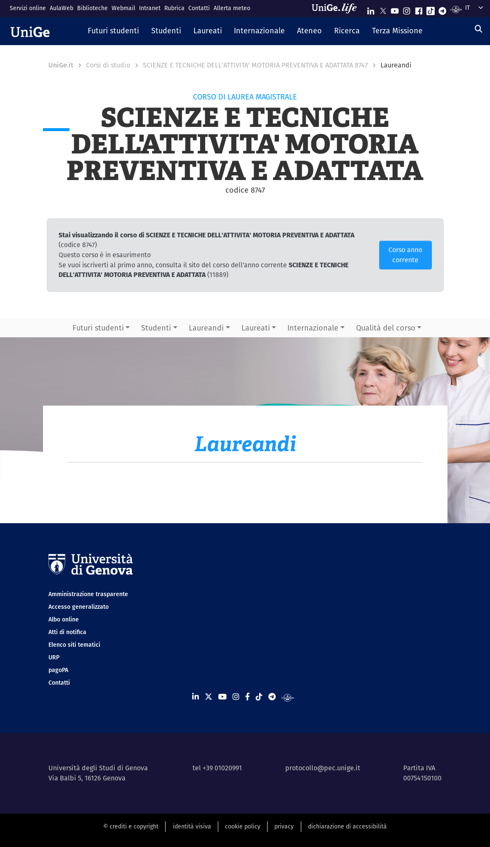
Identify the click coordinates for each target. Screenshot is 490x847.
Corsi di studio (108, 65)
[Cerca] (478, 29)
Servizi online (28, 8)
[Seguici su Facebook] (418, 9)
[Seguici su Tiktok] (430, 9)
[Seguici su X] (383, 9)
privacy (284, 826)
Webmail (123, 8)
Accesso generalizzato (78, 606)
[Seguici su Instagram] (406, 9)
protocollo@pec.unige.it (322, 768)
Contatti (199, 8)
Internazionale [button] (312, 328)
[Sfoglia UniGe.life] (337, 8)
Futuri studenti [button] (98, 328)
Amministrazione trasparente (88, 594)
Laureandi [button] (206, 328)
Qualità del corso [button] (385, 328)
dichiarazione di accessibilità (347, 826)
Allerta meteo (232, 8)
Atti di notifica (67, 632)
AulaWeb (61, 8)
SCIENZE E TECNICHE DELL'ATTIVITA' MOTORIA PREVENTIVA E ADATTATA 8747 (255, 65)
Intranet (150, 8)
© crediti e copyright (130, 826)
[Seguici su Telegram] (442, 9)
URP (53, 657)
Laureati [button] (255, 328)
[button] (113, 31)
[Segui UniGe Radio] (456, 9)
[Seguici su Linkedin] (370, 9)
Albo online (63, 619)
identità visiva (192, 826)
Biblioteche (92, 8)
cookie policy (242, 826)
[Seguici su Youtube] (394, 9)
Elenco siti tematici (74, 644)
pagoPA (58, 670)
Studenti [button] (156, 328)
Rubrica (174, 8)
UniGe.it (60, 65)
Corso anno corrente (405, 255)
